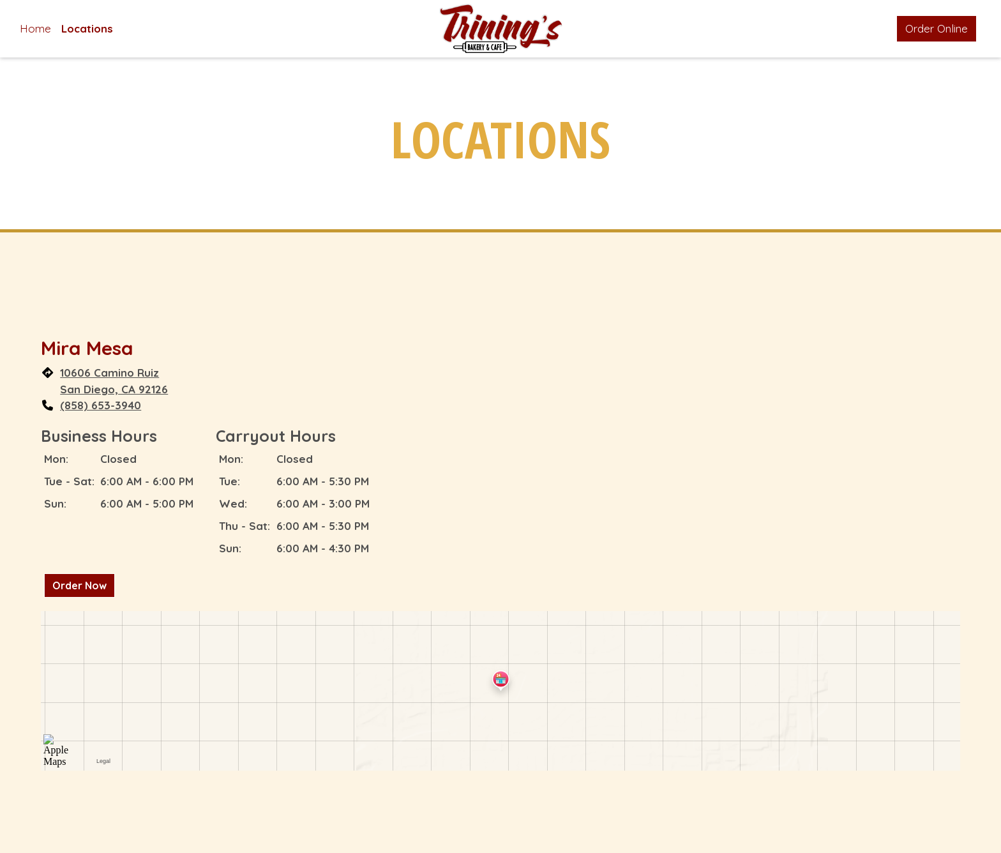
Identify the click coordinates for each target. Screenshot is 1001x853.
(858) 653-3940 (100, 405)
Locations (87, 28)
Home (35, 28)
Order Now (79, 585)
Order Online (936, 28)
